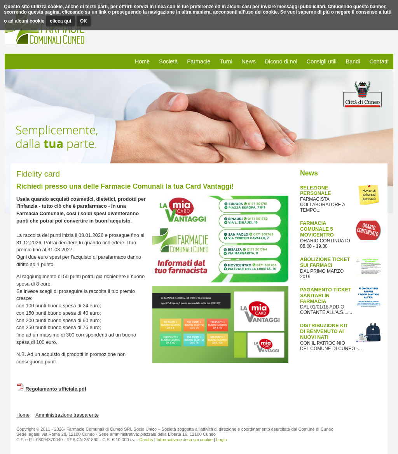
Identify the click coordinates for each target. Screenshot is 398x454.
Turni (226, 61)
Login (221, 439)
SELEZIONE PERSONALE (315, 190)
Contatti (379, 61)
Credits (146, 439)
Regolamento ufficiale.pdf (51, 389)
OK (83, 21)
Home (142, 61)
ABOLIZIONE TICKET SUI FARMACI (325, 262)
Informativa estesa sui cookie (185, 439)
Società (168, 61)
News (249, 61)
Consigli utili (322, 61)
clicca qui (60, 21)
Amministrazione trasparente (67, 415)
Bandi (353, 61)
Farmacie (198, 61)
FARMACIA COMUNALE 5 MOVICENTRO (317, 229)
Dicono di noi (281, 61)
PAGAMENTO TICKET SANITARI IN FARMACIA (325, 295)
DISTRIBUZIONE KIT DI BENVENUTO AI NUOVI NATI (324, 331)
